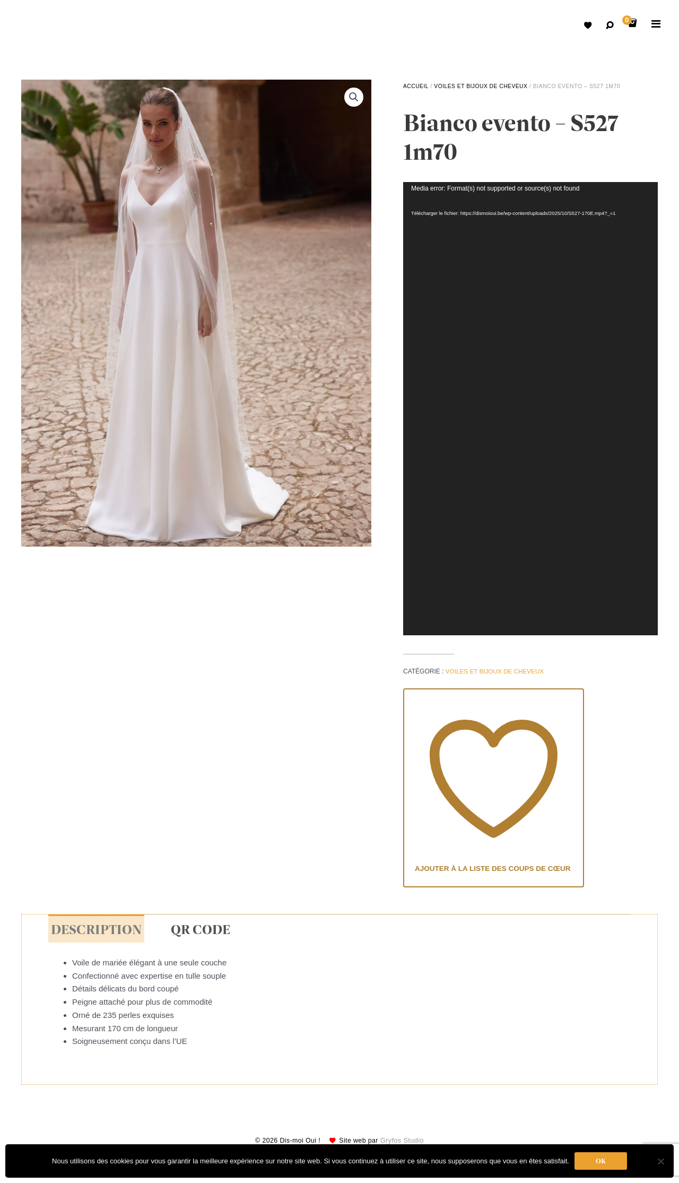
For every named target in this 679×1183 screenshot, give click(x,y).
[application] (530, 408)
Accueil (416, 86)
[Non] (660, 1161)
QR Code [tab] (194, 930)
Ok (601, 1160)
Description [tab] (94, 930)
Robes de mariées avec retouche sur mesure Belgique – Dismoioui (37, 26)
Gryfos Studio (403, 1142)
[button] (353, 97)
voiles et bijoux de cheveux (482, 86)
